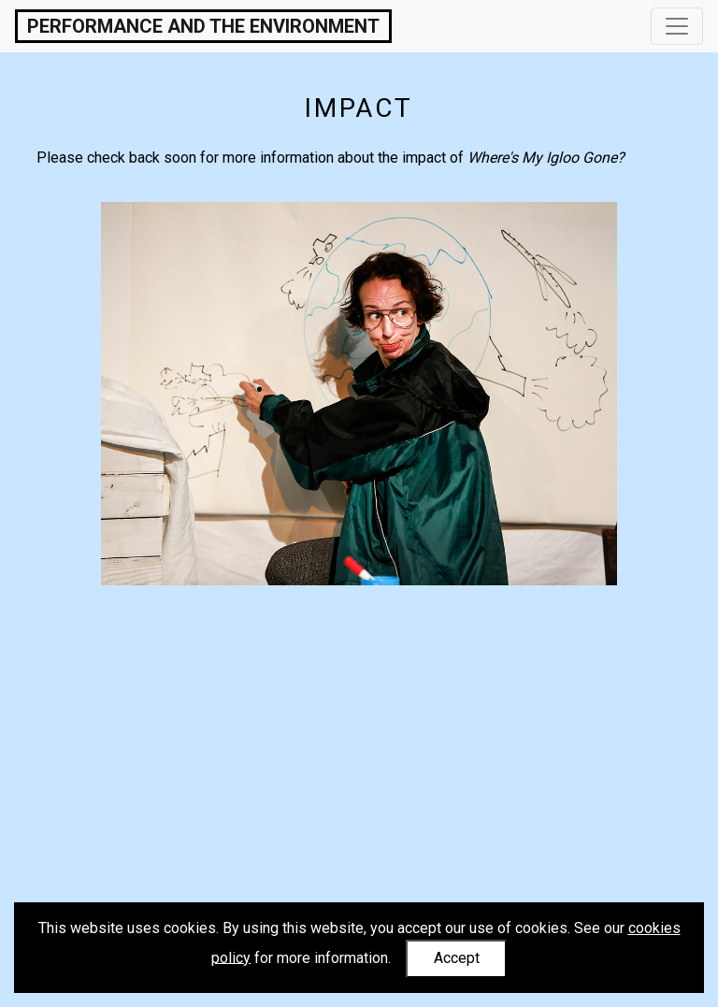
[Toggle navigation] (677, 26)
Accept (457, 958)
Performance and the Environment (203, 26)
